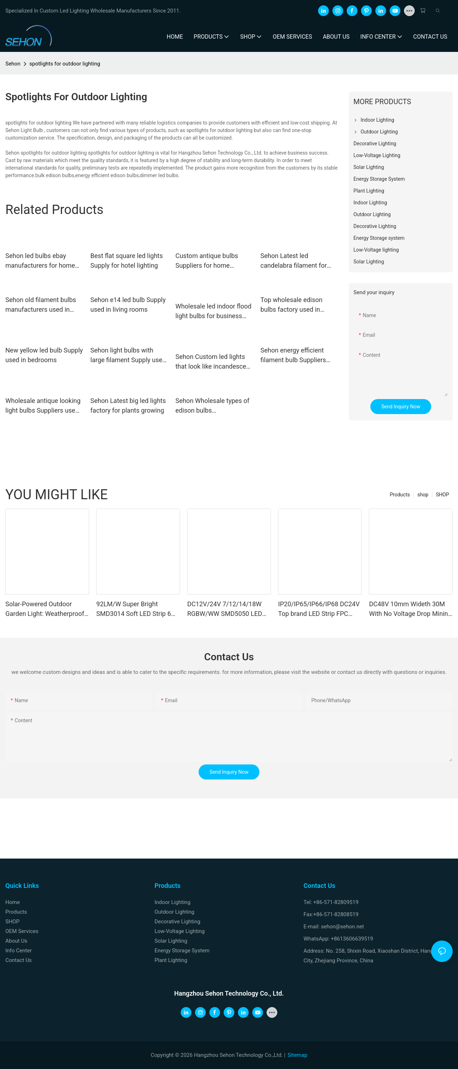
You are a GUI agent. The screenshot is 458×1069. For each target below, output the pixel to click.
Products (400, 494)
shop (422, 494)
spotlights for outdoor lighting (64, 63)
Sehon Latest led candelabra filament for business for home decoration (293, 261)
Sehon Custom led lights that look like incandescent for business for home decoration (213, 362)
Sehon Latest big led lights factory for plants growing (128, 405)
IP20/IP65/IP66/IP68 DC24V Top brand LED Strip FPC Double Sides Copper (319, 609)
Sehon (12, 63)
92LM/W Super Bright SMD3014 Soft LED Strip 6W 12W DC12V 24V (136, 609)
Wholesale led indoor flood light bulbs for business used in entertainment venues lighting (213, 311)
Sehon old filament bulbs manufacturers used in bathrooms (40, 305)
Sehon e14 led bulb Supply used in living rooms (128, 304)
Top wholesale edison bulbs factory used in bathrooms (291, 305)
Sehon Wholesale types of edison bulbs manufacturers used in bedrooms (212, 406)
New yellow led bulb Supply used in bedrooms (44, 355)
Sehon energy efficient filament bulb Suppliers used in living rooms (293, 355)
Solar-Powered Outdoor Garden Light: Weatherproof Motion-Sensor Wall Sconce (44, 609)
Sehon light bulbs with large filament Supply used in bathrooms (128, 355)
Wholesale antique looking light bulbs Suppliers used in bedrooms (43, 406)
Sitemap (297, 1055)
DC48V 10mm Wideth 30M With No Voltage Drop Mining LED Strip (410, 609)
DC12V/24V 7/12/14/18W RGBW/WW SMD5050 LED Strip (224, 609)
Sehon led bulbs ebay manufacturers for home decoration (40, 261)
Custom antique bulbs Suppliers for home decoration (206, 261)
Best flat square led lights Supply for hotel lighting (127, 260)
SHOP (442, 494)
